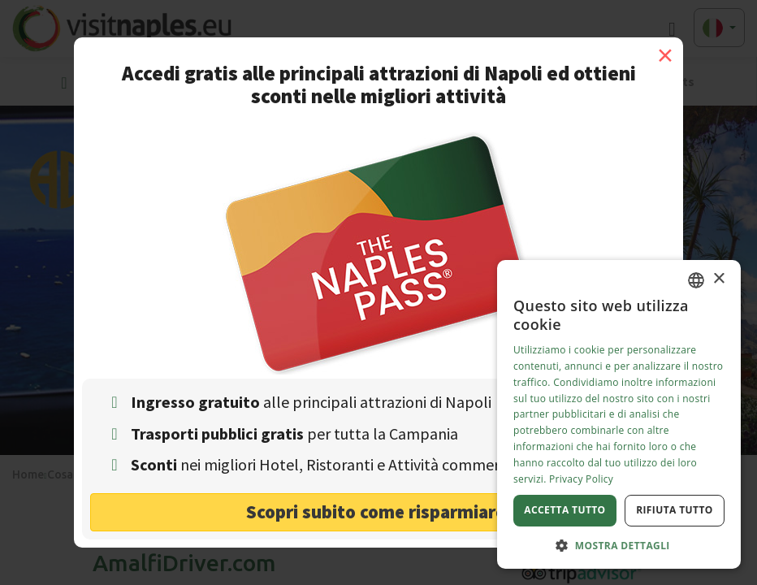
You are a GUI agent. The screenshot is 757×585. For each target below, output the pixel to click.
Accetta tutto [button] (564, 510)
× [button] (718, 279)
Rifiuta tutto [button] (674, 510)
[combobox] (696, 280)
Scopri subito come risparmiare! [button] (379, 511)
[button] (619, 544)
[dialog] (619, 414)
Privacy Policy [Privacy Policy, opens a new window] (581, 479)
